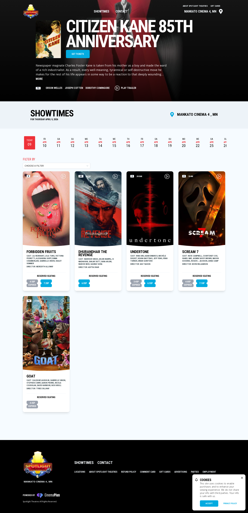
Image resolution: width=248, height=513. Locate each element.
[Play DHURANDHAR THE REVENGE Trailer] (115, 176)
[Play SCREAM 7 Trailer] (218, 176)
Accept (209, 503)
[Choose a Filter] (56, 166)
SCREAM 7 (190, 252)
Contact (121, 11)
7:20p (46, 283)
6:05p (84, 283)
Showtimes (101, 11)
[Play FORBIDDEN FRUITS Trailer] (63, 176)
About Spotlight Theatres (195, 6)
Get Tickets (78, 54)
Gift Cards (215, 6)
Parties (195, 472)
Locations (79, 472)
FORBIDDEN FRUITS (41, 252)
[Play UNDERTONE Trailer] (167, 176)
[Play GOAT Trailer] (63, 301)
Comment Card (147, 472)
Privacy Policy (230, 503)
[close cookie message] (242, 477)
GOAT (31, 376)
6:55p (150, 283)
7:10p (202, 283)
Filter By (29, 159)
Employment (209, 472)
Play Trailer (125, 88)
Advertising (180, 472)
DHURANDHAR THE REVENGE (92, 253)
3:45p (136, 283)
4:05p (188, 283)
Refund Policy (128, 472)
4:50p (32, 283)
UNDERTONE (139, 252)
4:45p (32, 405)
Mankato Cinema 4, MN (203, 11)
